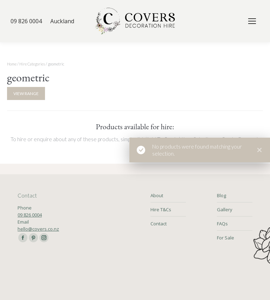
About (156, 195)
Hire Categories (32, 64)
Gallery (224, 209)
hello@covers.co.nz (38, 229)
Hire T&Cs (160, 209)
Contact (158, 223)
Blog (221, 195)
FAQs (222, 223)
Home (12, 64)
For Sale (225, 238)
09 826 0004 (30, 215)
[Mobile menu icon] (252, 21)
